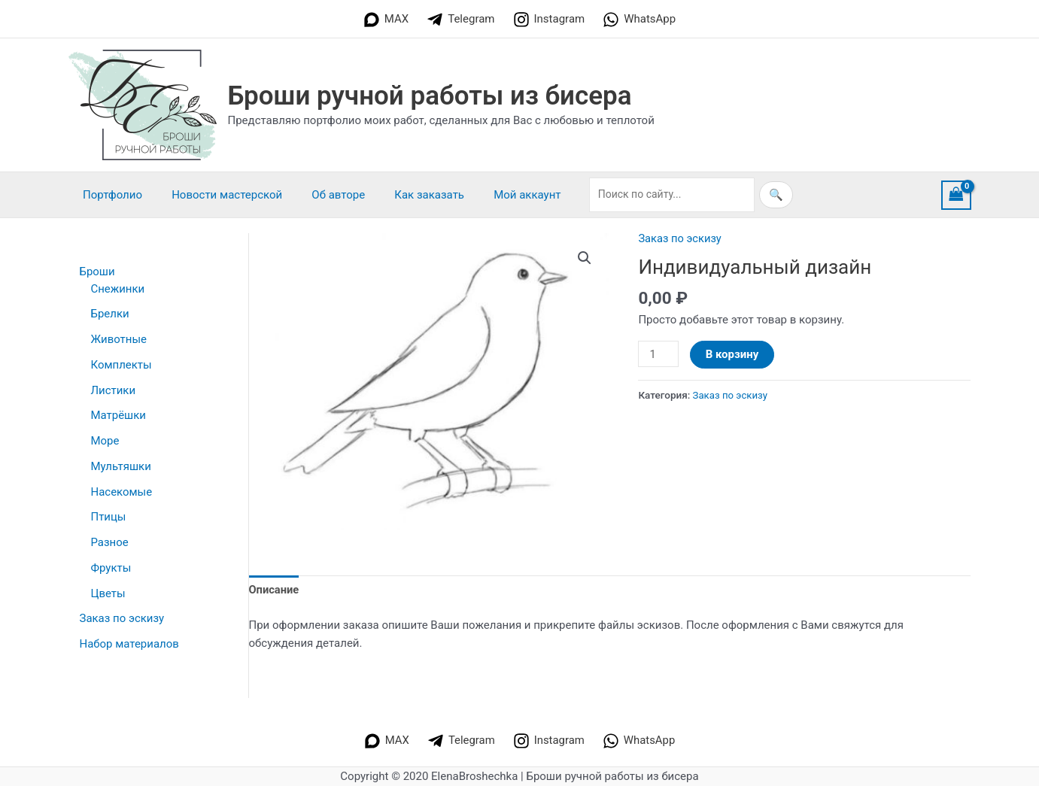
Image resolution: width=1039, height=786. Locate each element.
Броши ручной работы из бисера (430, 95)
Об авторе (321, 195)
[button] (584, 258)
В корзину (733, 354)
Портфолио (109, 195)
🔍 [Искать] (741, 195)
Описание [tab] (274, 589)
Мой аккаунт (496, 195)
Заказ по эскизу (680, 238)
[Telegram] (460, 19)
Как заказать (405, 195)
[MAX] (386, 19)
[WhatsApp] (639, 19)
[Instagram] (549, 19)
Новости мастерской (216, 195)
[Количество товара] (658, 354)
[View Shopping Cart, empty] (956, 195)
